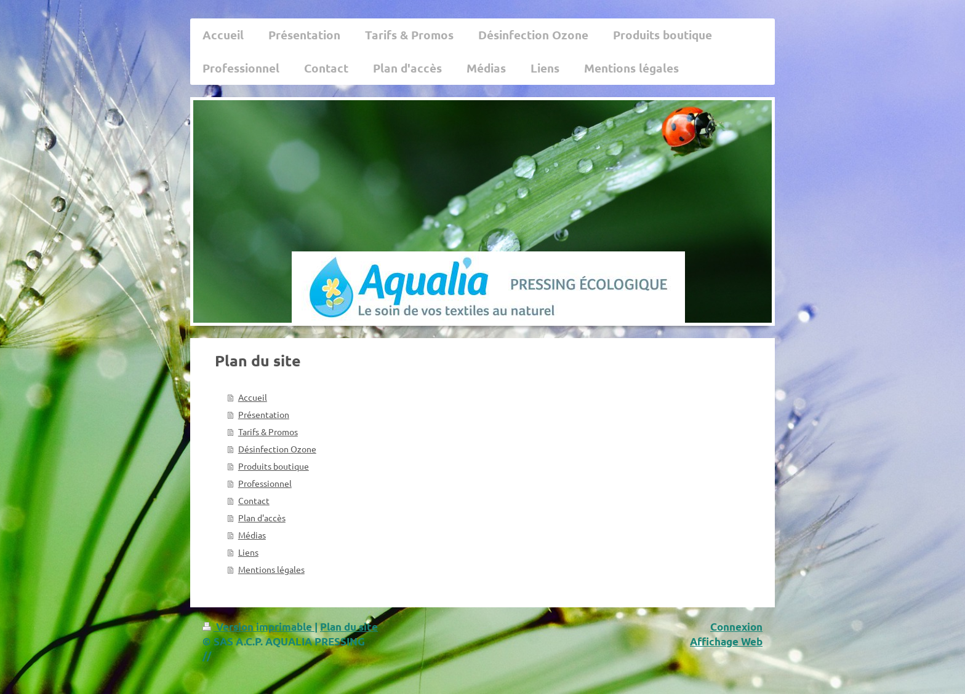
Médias (252, 534)
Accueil (252, 397)
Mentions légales (271, 569)
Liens (248, 552)
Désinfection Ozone (277, 448)
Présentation (263, 414)
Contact (254, 500)
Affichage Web (726, 641)
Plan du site (349, 626)
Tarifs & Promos (268, 431)
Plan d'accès (262, 517)
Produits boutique (273, 465)
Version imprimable (258, 626)
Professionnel (265, 483)
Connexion (736, 626)
